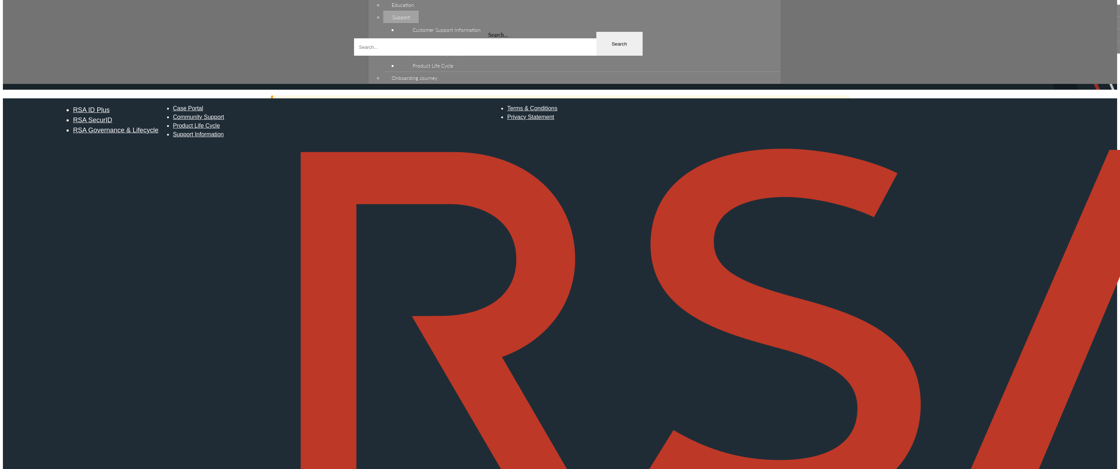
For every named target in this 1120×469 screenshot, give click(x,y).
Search (619, 44)
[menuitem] (589, 30)
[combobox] (498, 47)
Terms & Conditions (532, 108)
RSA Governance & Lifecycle (115, 130)
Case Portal (188, 108)
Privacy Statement (530, 117)
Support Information (198, 134)
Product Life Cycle (196, 126)
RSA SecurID (92, 120)
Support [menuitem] (401, 17)
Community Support (198, 117)
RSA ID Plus (91, 110)
